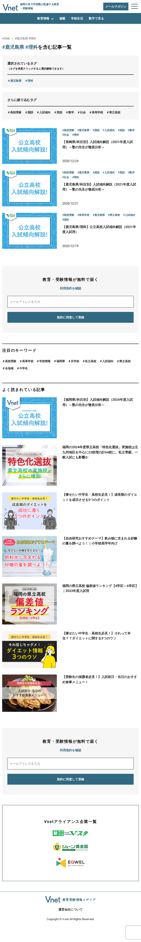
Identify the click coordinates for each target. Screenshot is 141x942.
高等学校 (97, 112)
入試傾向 (45, 112)
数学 (71, 112)
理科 (30, 80)
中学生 (23, 384)
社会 (83, 112)
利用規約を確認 (70, 304)
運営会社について (70, 925)
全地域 (9, 384)
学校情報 (45, 377)
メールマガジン (115, 6)
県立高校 (114, 112)
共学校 (75, 377)
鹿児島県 (15, 80)
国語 (30, 112)
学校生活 (77, 18)
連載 (62, 18)
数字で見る (96, 18)
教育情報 (43, 18)
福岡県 (60, 377)
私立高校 (90, 377)
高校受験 (15, 112)
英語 (59, 112)
